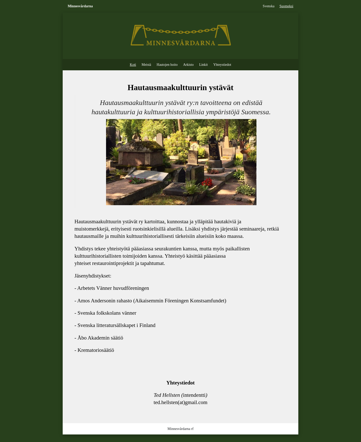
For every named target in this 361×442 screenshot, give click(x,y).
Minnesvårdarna (80, 6)
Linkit (203, 65)
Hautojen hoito (167, 65)
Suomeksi (286, 6)
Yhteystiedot (222, 65)
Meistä (146, 65)
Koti (133, 65)
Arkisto (188, 65)
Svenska (269, 6)
